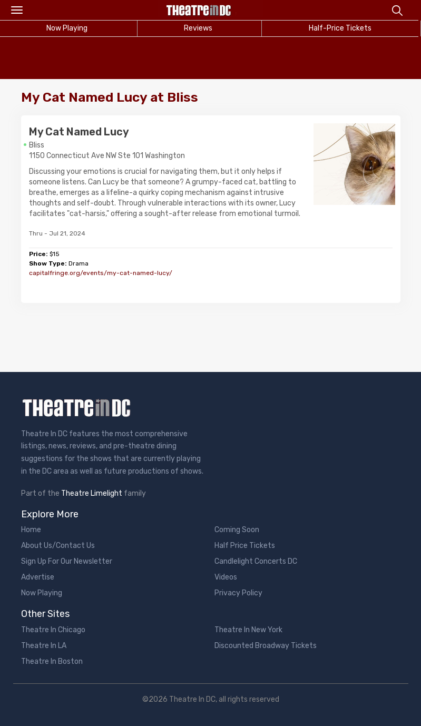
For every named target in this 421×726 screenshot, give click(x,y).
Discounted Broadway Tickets (265, 645)
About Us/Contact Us (58, 545)
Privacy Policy (238, 592)
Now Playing (41, 592)
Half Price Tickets (244, 545)
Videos (225, 577)
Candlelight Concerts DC (255, 561)
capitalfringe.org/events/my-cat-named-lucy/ (100, 273)
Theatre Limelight (91, 493)
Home (31, 529)
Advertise (37, 577)
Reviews (198, 28)
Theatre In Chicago (53, 629)
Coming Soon (236, 529)
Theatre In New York (248, 629)
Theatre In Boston (52, 661)
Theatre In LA (43, 645)
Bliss (36, 145)
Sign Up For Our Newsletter (66, 561)
